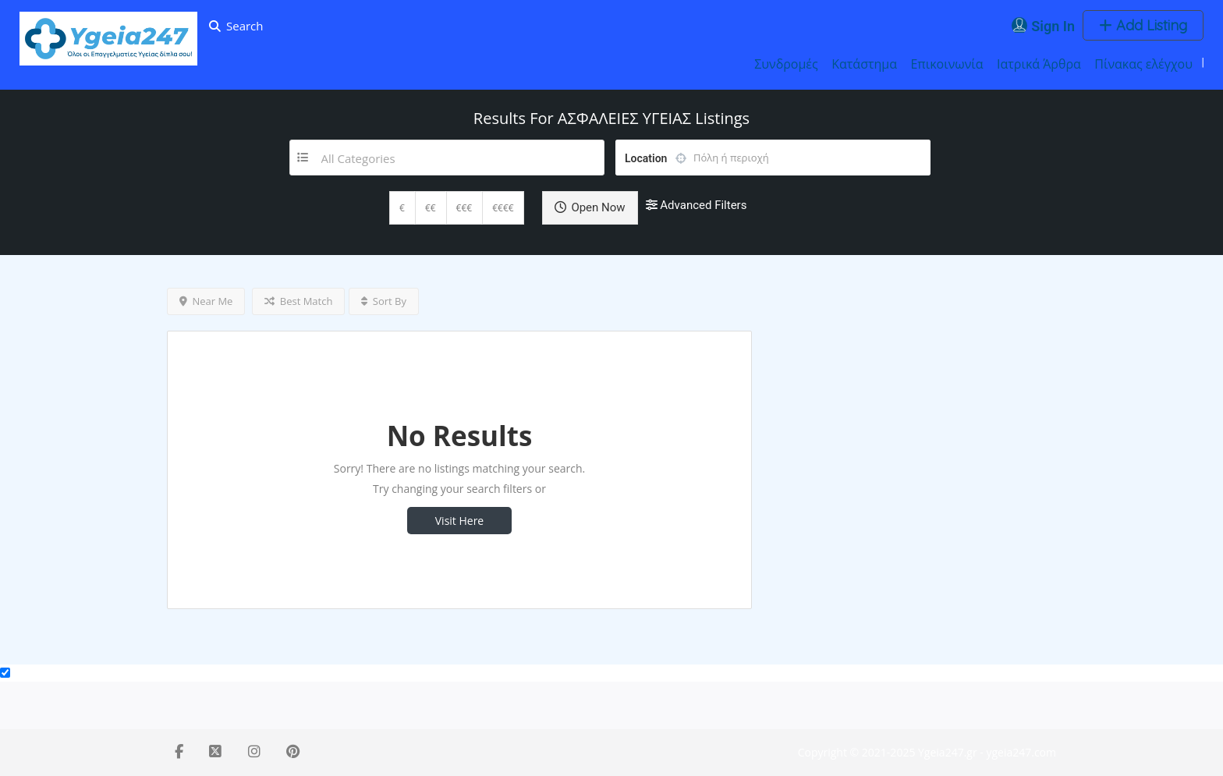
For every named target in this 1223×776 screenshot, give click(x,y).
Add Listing (1143, 25)
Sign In (1053, 26)
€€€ (464, 207)
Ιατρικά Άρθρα (1039, 64)
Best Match (298, 301)
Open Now (590, 207)
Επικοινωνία (946, 64)
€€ (430, 207)
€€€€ (502, 207)
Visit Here (459, 520)
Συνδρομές (786, 64)
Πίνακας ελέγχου (1143, 64)
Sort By (383, 301)
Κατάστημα (864, 64)
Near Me (205, 301)
